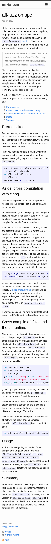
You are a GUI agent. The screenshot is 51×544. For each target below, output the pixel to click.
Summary (10, 120)
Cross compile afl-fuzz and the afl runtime (26, 113)
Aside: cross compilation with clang (23, 110)
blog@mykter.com (10, 523)
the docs (26, 41)
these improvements (21, 289)
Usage (9, 116)
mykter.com (10, 4)
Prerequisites (12, 107)
